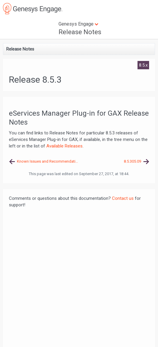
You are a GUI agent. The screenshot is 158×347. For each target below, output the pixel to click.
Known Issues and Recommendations (48, 161)
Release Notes (80, 32)
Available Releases (64, 146)
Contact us (123, 198)
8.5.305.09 (132, 161)
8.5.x (143, 65)
